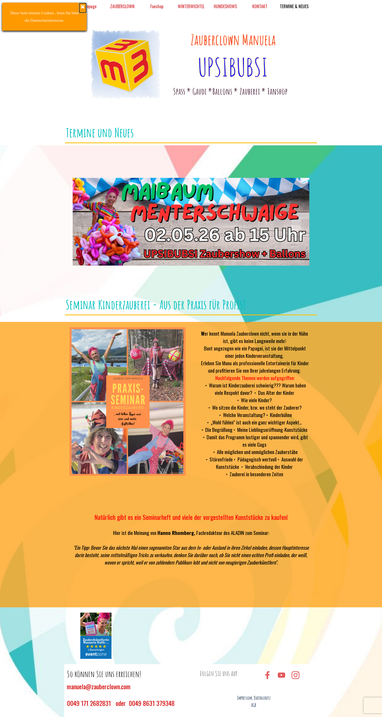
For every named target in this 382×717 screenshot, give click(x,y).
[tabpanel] (230, 91)
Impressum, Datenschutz (254, 698)
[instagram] (295, 675)
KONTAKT (259, 6)
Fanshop (156, 6)
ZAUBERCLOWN (122, 6)
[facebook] (267, 675)
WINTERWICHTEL (191, 6)
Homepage (88, 6)
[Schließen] (45, 8)
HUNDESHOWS (225, 6)
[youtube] (281, 675)
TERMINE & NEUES (294, 6)
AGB (253, 705)
